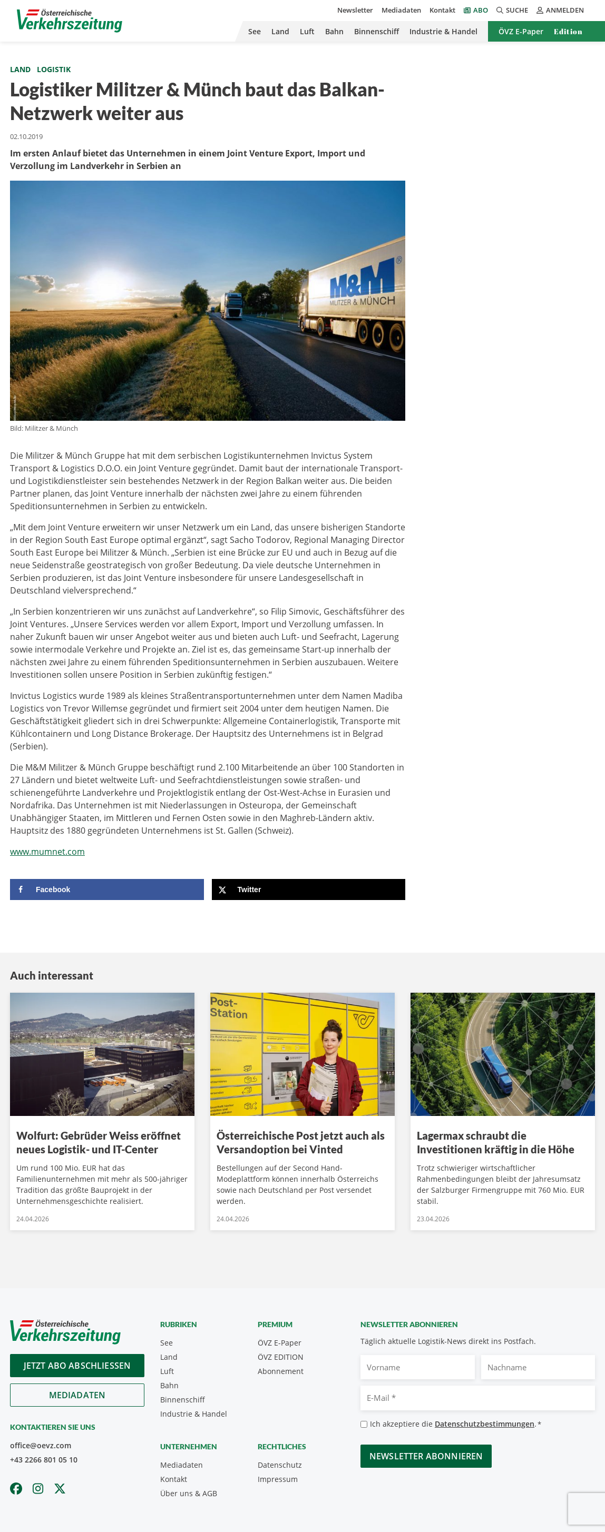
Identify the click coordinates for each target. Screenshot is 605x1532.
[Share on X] (309, 889)
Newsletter (355, 10)
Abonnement (281, 1371)
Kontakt (442, 10)
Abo (480, 10)
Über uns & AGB (188, 1493)
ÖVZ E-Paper (521, 31)
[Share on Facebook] (107, 889)
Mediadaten (401, 10)
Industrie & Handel (443, 31)
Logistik (54, 69)
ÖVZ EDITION (281, 1357)
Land (280, 31)
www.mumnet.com (47, 851)
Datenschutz (280, 1465)
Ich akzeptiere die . (455, 1424)
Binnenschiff (376, 31)
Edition (568, 31)
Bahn (334, 31)
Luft (307, 31)
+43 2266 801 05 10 (43, 1460)
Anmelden (560, 10)
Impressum (278, 1479)
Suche (512, 10)
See (254, 31)
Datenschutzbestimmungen (484, 1424)
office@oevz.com (40, 1445)
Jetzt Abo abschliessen (77, 1365)
